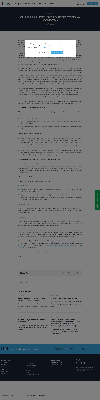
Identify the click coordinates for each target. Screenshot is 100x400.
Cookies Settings (44, 52)
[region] (50, 48)
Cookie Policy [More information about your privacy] (42, 48)
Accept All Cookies (56, 52)
